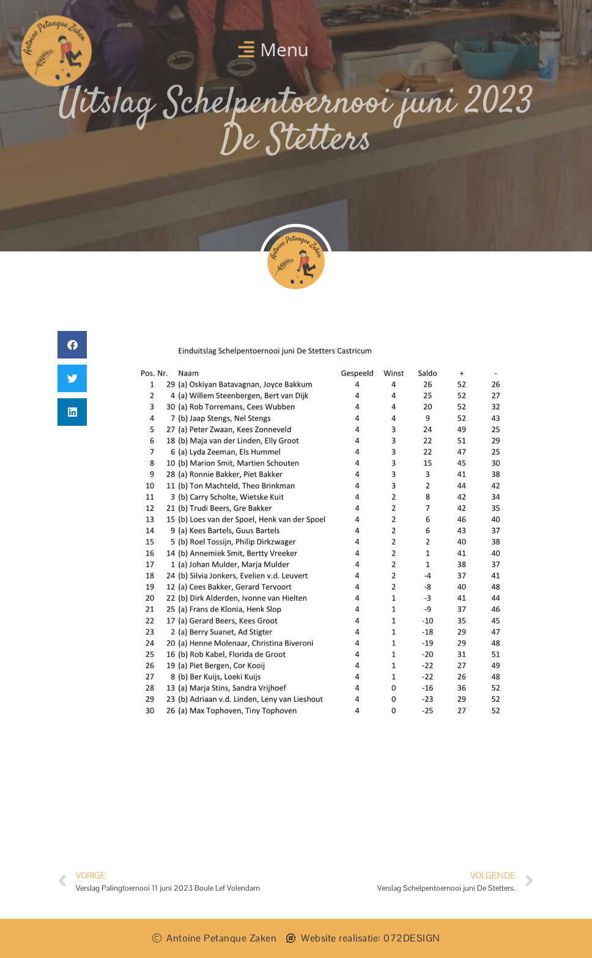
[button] (273, 48)
